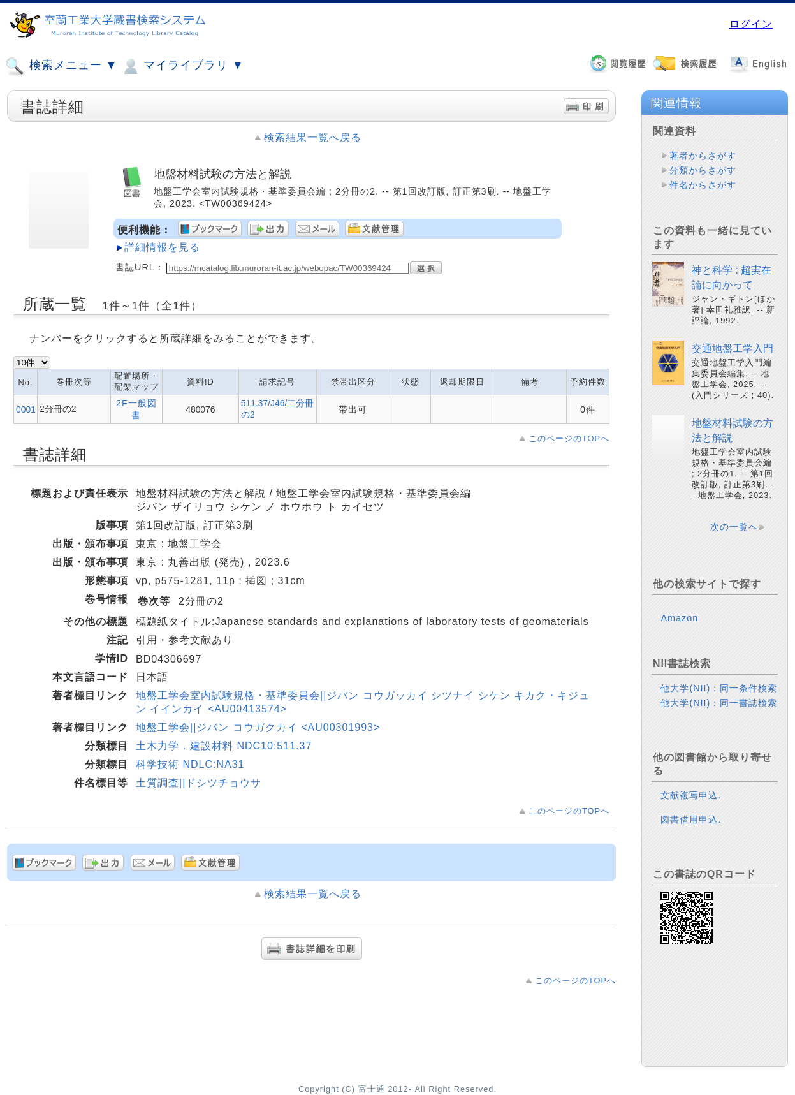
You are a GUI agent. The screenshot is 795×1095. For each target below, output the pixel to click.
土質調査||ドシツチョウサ (198, 782)
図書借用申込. (690, 819)
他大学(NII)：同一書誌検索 (718, 703)
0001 (26, 409)
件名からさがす (702, 185)
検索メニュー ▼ (61, 66)
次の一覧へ (734, 527)
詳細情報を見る (162, 247)
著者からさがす (702, 156)
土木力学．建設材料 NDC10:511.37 (224, 745)
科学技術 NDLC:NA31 (190, 764)
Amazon (679, 618)
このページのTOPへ (569, 438)
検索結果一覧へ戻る (312, 137)
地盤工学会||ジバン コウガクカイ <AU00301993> (258, 727)
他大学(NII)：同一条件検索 (718, 688)
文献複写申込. (690, 795)
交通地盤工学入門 (732, 348)
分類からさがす (702, 170)
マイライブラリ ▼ (182, 66)
